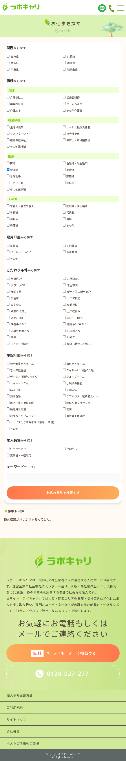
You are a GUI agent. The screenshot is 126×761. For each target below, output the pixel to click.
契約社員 (70, 245)
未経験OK (71, 278)
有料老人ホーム (74, 363)
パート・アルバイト (20, 252)
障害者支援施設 (74, 416)
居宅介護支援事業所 (20, 403)
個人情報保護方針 (20, 695)
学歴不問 (70, 285)
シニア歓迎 (71, 298)
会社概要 (13, 731)
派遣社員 (70, 252)
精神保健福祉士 (18, 140)
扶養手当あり (17, 324)
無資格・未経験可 (19, 455)
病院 (67, 409)
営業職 (68, 212)
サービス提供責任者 (76, 127)
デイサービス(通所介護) (79, 370)
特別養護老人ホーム (20, 363)
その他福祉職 (16, 146)
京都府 (69, 56)
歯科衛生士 (71, 183)
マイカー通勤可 (18, 343)
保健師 (12, 170)
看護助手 (14, 176)
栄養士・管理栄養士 (20, 206)
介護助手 (14, 110)
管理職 (12, 225)
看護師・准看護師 (75, 163)
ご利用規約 (15, 707)
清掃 (67, 219)
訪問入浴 (70, 390)
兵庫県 (69, 63)
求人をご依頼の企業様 (23, 743)
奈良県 (13, 69)
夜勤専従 (70, 304)
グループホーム (74, 376)
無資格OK (14, 278)
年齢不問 (14, 291)
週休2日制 (15, 318)
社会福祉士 (71, 133)
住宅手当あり (16, 448)
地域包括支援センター (78, 403)
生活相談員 (15, 127)
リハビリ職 (15, 183)
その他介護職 (72, 110)
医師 (11, 163)
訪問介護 (14, 390)
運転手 (12, 219)
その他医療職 (16, 189)
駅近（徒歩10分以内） (78, 343)
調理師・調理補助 (75, 206)
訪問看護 (14, 396)
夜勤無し (70, 448)
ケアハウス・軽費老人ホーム (82, 396)
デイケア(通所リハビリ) (22, 376)
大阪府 (13, 63)
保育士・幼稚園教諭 (76, 140)
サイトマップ (16, 719)
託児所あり (71, 330)
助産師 (68, 170)
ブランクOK (16, 285)
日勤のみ (14, 304)
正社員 (12, 245)
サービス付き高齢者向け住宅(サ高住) (30, 422)
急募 (11, 337)
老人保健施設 (16, 370)
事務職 (12, 212)
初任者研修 (71, 97)
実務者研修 (15, 104)
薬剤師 (68, 176)
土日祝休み (71, 311)
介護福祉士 (15, 97)
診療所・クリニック (20, 416)
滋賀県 (13, 56)
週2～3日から (73, 318)
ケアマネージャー (19, 133)
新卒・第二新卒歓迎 (77, 291)
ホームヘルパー (74, 104)
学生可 (13, 298)
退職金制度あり (18, 330)
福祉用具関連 (16, 409)
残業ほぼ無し (17, 311)
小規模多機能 (72, 383)
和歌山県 (70, 69)
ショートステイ (18, 383)
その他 (68, 225)
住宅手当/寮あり (75, 324)
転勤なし (70, 337)
